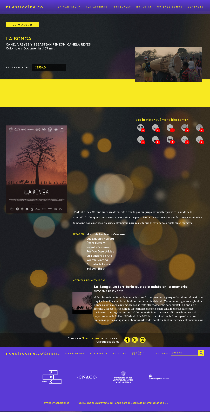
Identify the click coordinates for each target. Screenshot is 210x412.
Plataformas (96, 7)
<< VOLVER (22, 25)
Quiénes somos (169, 7)
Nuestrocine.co (91, 338)
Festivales (122, 7)
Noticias (144, 7)
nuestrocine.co (24, 7)
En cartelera (69, 7)
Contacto (196, 7)
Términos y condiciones (55, 403)
